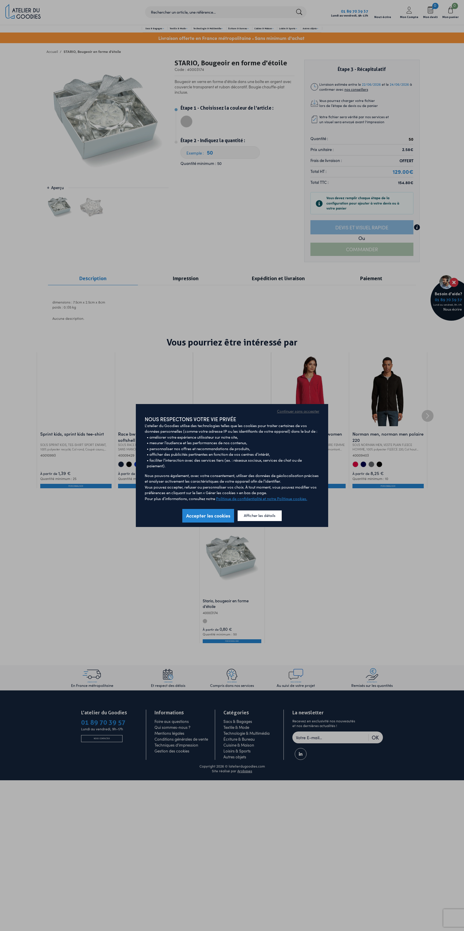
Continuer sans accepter (298, 411)
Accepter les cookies (208, 515)
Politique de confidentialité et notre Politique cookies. (261, 498)
